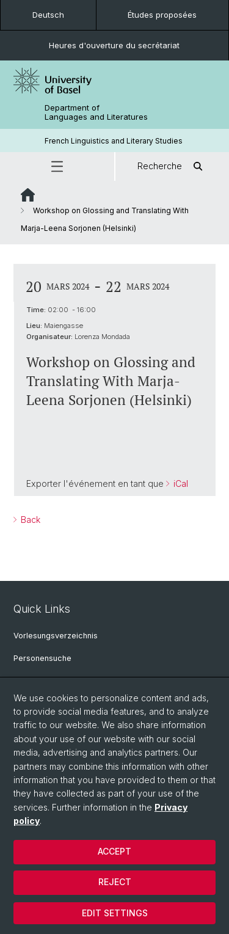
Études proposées (162, 15)
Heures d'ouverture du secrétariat (114, 45)
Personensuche (42, 658)
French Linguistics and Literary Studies (114, 140)
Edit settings (115, 913)
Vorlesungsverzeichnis (55, 635)
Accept (114, 851)
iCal (179, 483)
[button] (57, 166)
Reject (114, 882)
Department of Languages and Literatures (96, 112)
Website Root (28, 195)
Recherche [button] (171, 166)
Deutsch (48, 15)
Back (29, 519)
